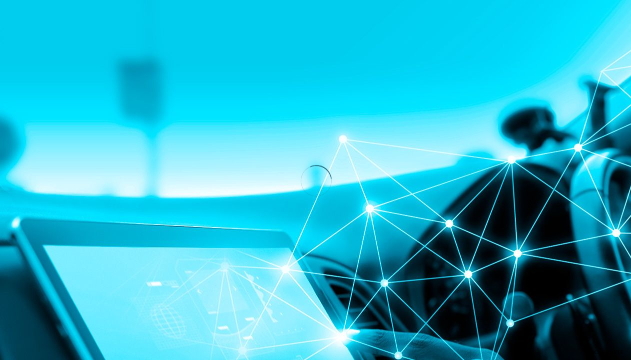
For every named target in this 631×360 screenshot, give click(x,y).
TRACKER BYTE (604, 352)
